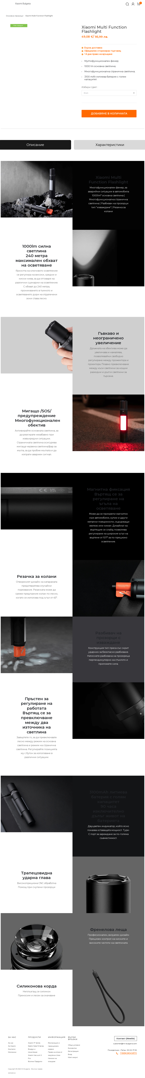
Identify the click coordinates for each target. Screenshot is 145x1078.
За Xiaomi (12, 1046)
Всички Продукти (35, 1061)
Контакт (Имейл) (126, 1038)
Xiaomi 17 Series (34, 1043)
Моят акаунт (73, 1057)
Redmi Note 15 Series (36, 1046)
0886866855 (128, 1053)
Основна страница (14, 16)
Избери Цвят (89, 87)
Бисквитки (72, 1048)
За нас (10, 1043)
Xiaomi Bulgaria (23, 3)
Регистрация (73, 1051)
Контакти (11, 1049)
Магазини (12, 1052)
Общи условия (74, 1045)
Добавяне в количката (109, 113)
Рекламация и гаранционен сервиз (54, 1046)
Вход (70, 1054)
